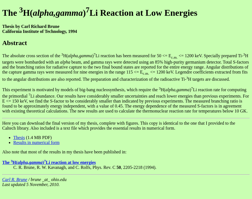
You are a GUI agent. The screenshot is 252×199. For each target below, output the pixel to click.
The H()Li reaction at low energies (49, 162)
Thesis (19, 137)
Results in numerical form (36, 142)
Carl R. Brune (14, 179)
